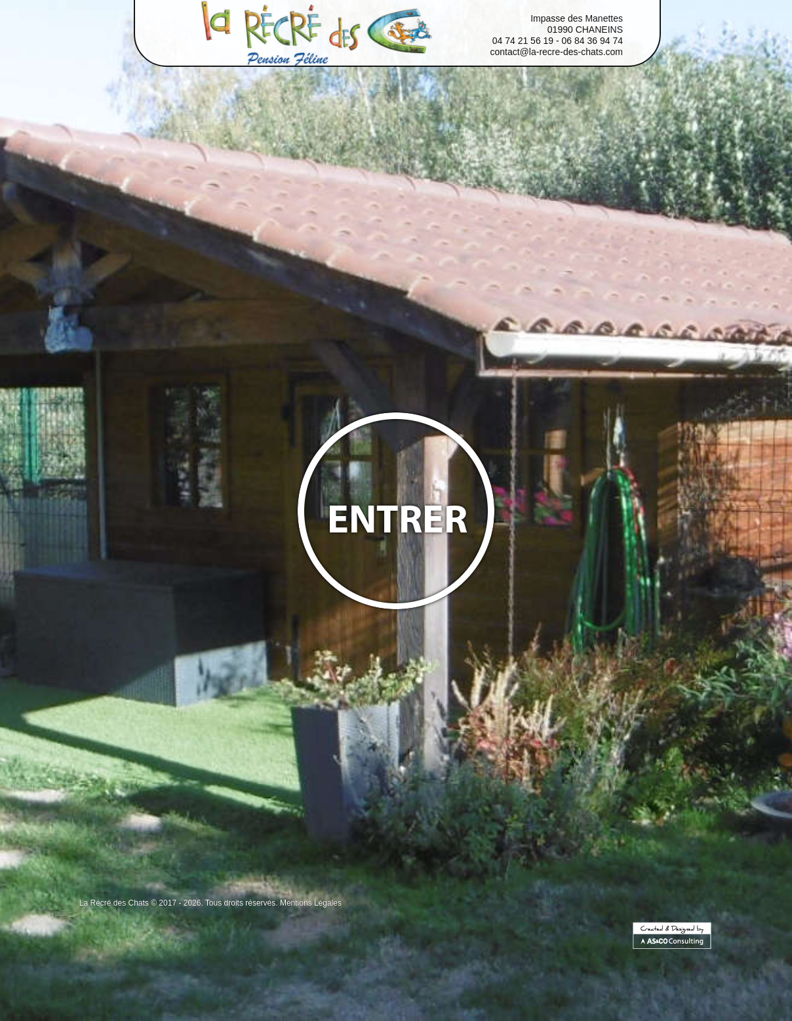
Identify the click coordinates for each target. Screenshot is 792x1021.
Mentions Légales (311, 903)
